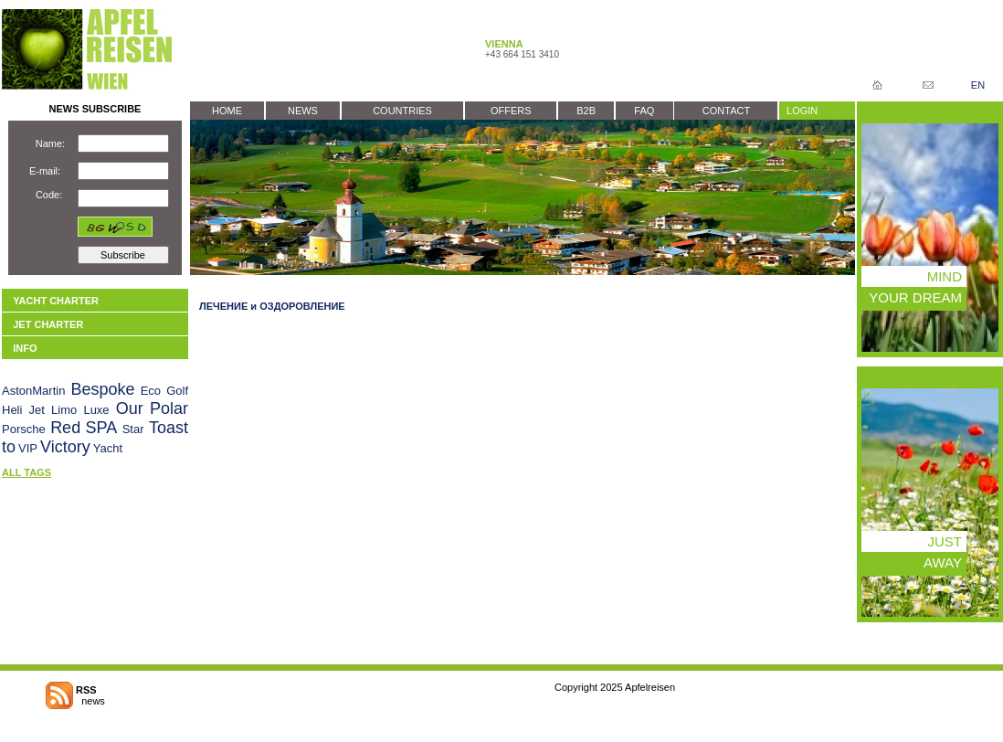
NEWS (303, 110)
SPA (102, 428)
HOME (227, 110)
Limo (64, 410)
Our (129, 408)
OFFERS (511, 110)
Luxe (96, 410)
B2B (586, 110)
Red (65, 428)
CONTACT (726, 110)
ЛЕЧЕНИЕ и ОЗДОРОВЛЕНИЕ (272, 306)
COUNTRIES (402, 110)
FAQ (644, 110)
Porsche (24, 429)
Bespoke (102, 389)
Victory (65, 447)
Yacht (107, 448)
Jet (37, 410)
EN (978, 85)
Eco (151, 391)
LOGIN (802, 110)
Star (133, 429)
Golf (177, 391)
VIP (27, 448)
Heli (12, 410)
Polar (169, 408)
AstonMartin (33, 391)
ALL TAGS (26, 472)
